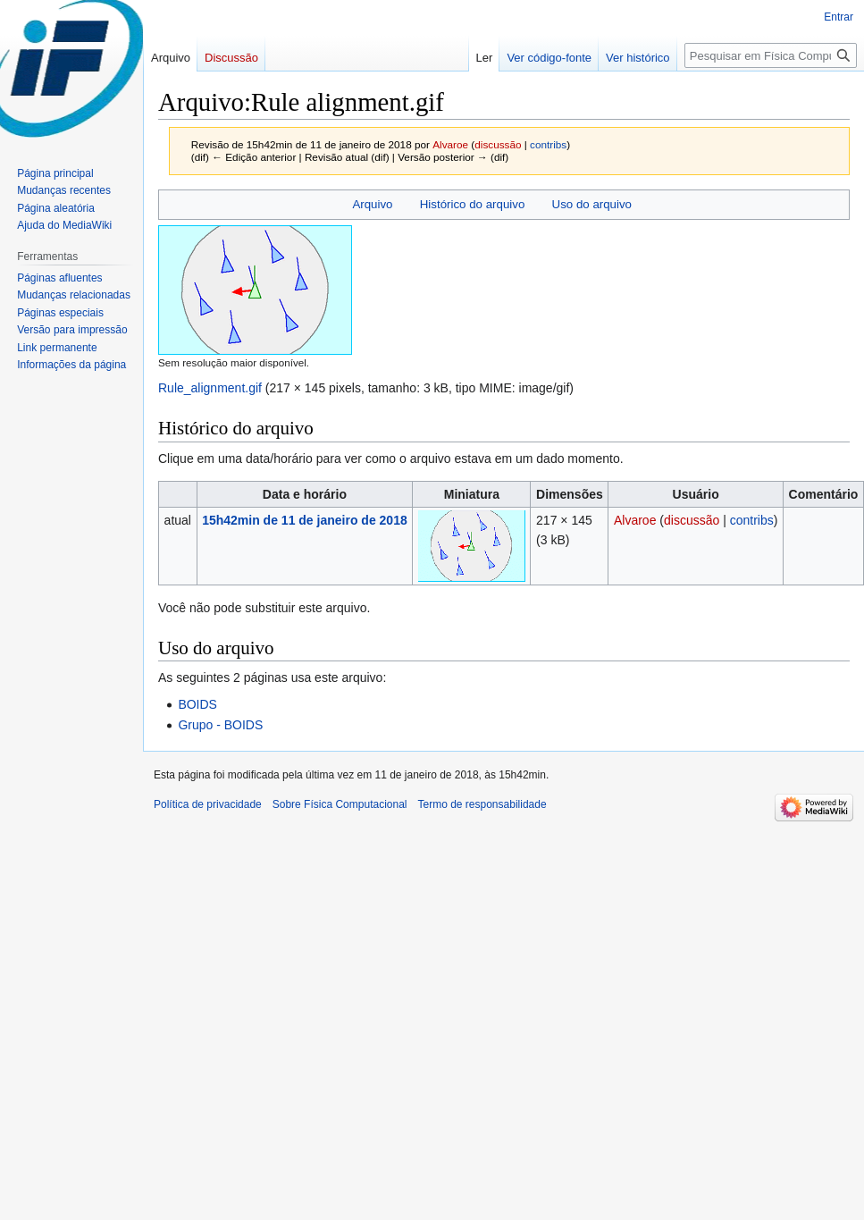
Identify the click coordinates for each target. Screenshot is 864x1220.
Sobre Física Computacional (340, 804)
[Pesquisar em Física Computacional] (770, 55)
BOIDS (197, 704)
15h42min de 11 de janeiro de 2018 (304, 520)
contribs (548, 144)
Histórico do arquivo (472, 204)
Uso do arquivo (592, 204)
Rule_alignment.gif (210, 388)
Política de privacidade (208, 804)
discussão (497, 144)
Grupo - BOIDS (220, 725)
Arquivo (372, 204)
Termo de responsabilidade (482, 804)
